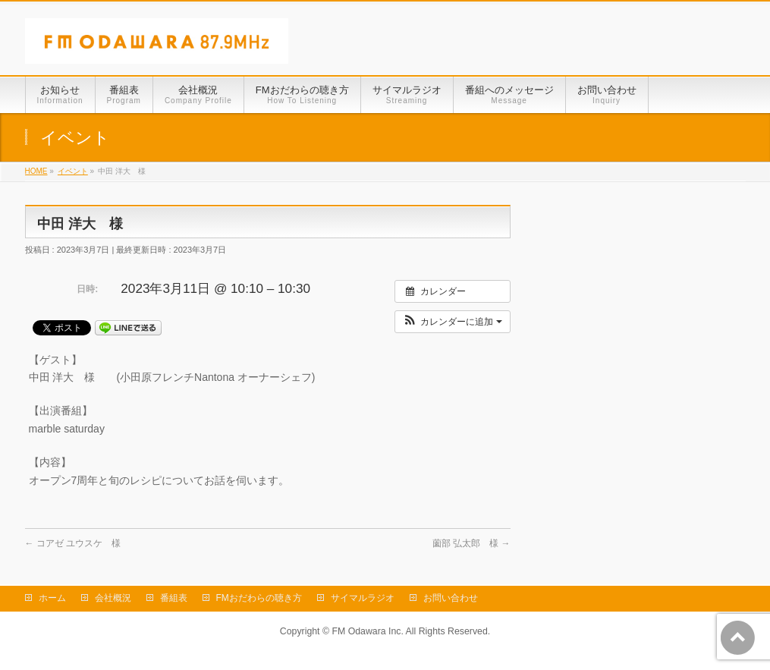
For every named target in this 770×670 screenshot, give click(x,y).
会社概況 (113, 598)
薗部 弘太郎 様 (471, 543)
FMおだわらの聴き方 (259, 598)
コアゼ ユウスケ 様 (73, 543)
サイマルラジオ (362, 598)
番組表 (173, 598)
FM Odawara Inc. (367, 631)
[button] (452, 321)
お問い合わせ (450, 598)
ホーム (52, 598)
